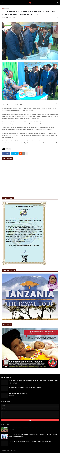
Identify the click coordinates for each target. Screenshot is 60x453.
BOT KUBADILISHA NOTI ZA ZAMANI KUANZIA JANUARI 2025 (25, 387)
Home (3, 8)
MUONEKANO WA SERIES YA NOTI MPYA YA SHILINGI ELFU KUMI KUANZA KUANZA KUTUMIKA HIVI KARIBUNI (33, 381)
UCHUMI (7, 8)
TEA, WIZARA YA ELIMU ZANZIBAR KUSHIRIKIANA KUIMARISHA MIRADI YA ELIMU (30, 441)
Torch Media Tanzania (11, 450)
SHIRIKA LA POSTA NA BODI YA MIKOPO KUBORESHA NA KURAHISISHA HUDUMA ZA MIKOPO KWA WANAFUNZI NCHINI (33, 435)
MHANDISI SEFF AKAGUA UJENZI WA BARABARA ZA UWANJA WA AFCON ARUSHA (30, 428)
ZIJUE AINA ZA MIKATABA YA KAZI (18, 393)
